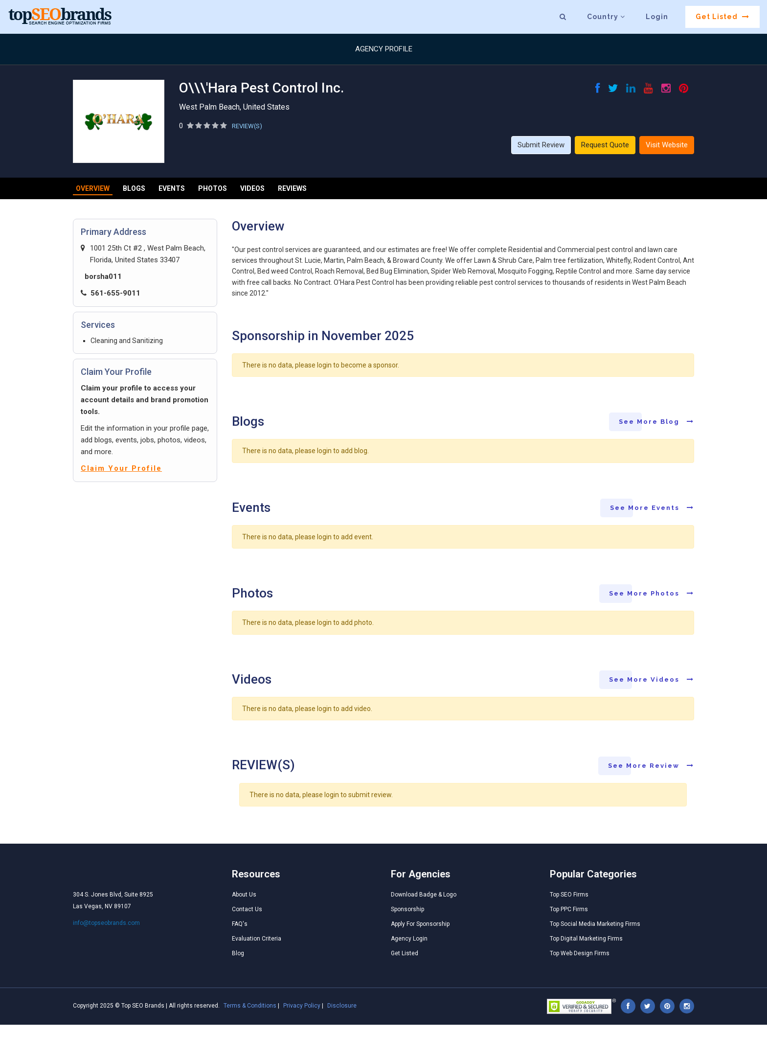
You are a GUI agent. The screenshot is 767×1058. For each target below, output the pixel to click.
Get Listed (722, 17)
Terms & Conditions (250, 1005)
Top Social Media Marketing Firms (595, 923)
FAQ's (240, 923)
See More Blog (656, 421)
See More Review (651, 765)
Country (606, 17)
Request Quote (605, 144)
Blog (238, 953)
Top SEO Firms (569, 894)
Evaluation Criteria (256, 938)
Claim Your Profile (121, 468)
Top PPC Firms (569, 909)
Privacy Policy (301, 1005)
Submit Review (541, 144)
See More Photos (651, 593)
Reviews (292, 188)
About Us (244, 894)
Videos (252, 188)
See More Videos (651, 679)
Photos (212, 188)
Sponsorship (407, 909)
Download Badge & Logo (423, 894)
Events (171, 188)
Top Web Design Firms (579, 953)
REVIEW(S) (247, 126)
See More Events (652, 507)
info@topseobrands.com (106, 923)
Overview (93, 188)
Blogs (134, 188)
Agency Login (409, 938)
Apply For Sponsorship (420, 923)
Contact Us (247, 909)
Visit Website (667, 144)
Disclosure (342, 1005)
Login (657, 17)
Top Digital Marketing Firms (586, 938)
